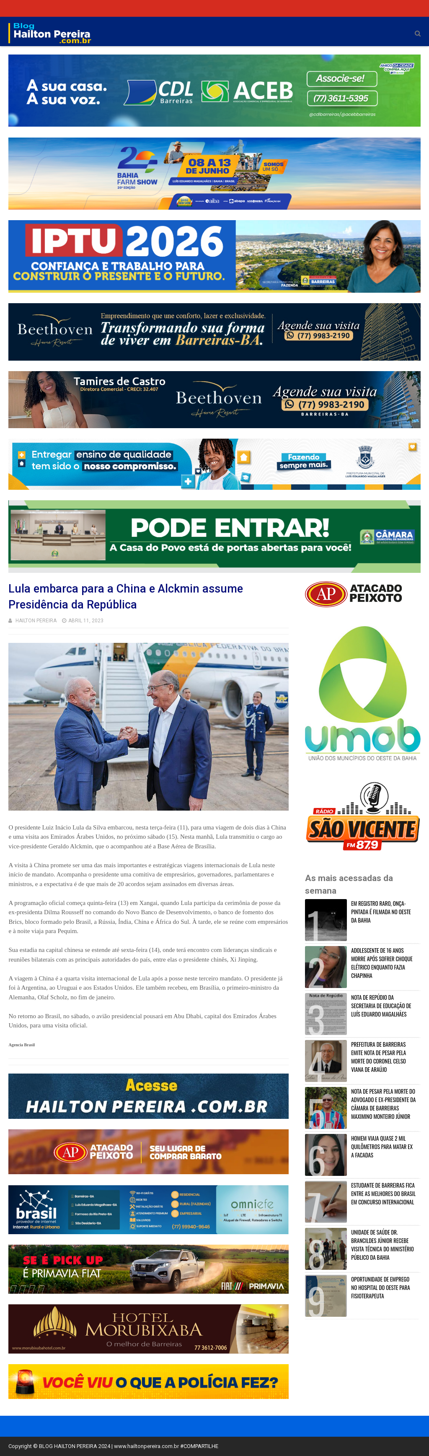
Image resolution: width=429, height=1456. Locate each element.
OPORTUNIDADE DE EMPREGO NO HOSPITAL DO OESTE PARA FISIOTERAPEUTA (380, 1287)
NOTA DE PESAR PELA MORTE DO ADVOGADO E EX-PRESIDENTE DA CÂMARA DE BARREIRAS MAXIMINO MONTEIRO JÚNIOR (383, 1104)
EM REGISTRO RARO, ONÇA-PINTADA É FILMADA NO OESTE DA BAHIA (381, 911)
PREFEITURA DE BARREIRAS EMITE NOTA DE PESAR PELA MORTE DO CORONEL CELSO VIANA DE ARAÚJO (378, 1057)
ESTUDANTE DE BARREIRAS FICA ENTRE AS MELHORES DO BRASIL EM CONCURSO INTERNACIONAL (383, 1193)
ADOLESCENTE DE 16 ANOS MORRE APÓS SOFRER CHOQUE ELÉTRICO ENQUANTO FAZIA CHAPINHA (382, 963)
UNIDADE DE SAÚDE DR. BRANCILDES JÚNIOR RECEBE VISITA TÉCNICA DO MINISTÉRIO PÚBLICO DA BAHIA (382, 1244)
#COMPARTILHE (199, 1446)
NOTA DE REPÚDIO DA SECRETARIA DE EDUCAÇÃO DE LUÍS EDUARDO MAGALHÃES (381, 1005)
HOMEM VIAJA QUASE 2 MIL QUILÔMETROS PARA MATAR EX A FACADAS (382, 1146)
